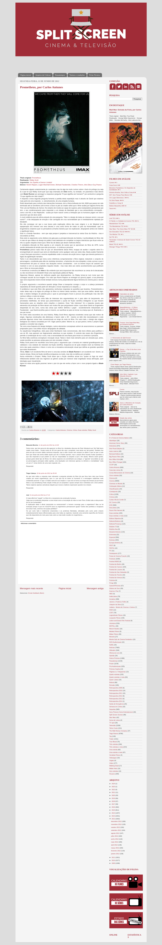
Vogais (111, 760)
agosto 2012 (115, 833)
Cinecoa (112, 478)
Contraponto (113, 491)
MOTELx (112, 626)
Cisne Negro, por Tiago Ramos (121, 364)
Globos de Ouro (114, 588)
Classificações (114, 489)
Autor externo (113, 451)
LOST (111, 612)
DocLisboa (112, 507)
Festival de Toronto (115, 575)
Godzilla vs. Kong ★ (116, 203)
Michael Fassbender (63, 185)
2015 (113, 810)
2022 (113, 789)
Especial (112, 537)
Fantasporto (113, 553)
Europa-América (114, 542)
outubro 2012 (115, 827)
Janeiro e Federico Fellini (117, 602)
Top (110, 736)
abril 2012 (114, 845)
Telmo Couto (113, 728)
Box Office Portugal (115, 462)
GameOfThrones (115, 585)
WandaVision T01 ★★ (116, 223)
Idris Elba (87, 185)
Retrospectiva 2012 (115, 696)
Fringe (111, 583)
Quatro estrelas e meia (117, 677)
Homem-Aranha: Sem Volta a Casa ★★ (122, 192)
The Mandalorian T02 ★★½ (118, 226)
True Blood (113, 741)
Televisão (112, 725)
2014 (113, 813)
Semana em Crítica (115, 706)
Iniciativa (112, 599)
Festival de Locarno (115, 569)
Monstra (112, 636)
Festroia (112, 580)
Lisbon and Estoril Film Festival (119, 620)
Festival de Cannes (115, 567)
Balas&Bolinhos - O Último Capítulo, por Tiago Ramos (129, 308)
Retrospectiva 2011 (115, 693)
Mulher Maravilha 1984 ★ (117, 206)
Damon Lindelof (46, 182)
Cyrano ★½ (113, 182)
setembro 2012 (116, 830)
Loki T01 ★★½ (114, 218)
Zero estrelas (113, 771)
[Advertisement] (65, 63)
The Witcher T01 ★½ (116, 234)
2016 (113, 807)
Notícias (112, 647)
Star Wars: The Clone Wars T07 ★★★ (122, 229)
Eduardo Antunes (115, 532)
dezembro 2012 (116, 821)
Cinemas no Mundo (115, 483)
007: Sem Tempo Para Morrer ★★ (120, 195)
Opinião (112, 655)
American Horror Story (116, 443)
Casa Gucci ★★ (114, 185)
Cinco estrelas (114, 475)
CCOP (111, 464)
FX (110, 550)
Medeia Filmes (114, 631)
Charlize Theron (77, 185)
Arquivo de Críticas (43, 75)
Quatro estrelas (114, 674)
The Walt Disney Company (118, 731)
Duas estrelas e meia (116, 516)
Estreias (112, 540)
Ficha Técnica (94, 75)
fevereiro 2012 (116, 851)
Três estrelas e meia (116, 747)
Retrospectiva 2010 (115, 690)
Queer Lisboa (113, 679)
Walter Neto (113, 768)
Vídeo (111, 763)
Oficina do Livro (114, 653)
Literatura (112, 623)
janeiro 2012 (115, 853)
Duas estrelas (82, 430)
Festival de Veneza (115, 577)
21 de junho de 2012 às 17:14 (40, 495)
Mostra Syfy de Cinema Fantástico (120, 639)
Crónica (112, 497)
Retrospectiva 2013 (115, 698)
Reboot (111, 682)
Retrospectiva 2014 (115, 701)
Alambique (112, 440)
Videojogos (113, 758)
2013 (113, 816)
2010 (113, 860)
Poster (111, 663)
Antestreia (112, 446)
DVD (111, 505)
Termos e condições (77, 75)
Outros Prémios (114, 658)
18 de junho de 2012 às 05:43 (47, 473)
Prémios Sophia (114, 669)
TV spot (112, 722)
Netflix (111, 645)
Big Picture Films (115, 456)
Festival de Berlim (115, 564)
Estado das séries (126, 418)
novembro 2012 (116, 824)
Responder (30, 466)
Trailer (111, 739)
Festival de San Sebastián (118, 572)
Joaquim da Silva (115, 604)
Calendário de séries (127, 294)
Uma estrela (113, 749)
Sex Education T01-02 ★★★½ (119, 231)
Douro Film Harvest (115, 510)
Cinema (69, 430)
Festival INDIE (114, 561)
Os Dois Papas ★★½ (116, 200)
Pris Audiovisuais (115, 666)
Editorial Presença (115, 524)
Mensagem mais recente (31, 588)
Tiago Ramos (113, 733)
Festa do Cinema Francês (118, 556)
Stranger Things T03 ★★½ (118, 247)
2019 (113, 798)
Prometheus (36, 178)
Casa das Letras (114, 470)
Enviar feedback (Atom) (36, 593)
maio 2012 (115, 842)
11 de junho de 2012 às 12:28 (49, 445)
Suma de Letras (114, 720)
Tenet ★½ (112, 208)
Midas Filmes (113, 634)
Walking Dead (114, 766)
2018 (113, 801)
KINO (111, 610)
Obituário (112, 650)
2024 (113, 783)
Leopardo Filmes (115, 618)
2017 (113, 804)
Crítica (75, 430)
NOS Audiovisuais (115, 642)
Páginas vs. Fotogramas (117, 671)
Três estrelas (113, 744)
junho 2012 (115, 839)
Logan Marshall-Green (46, 185)
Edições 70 (113, 526)
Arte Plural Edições (115, 448)
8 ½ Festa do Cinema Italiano (119, 438)
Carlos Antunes (61, 430)
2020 (113, 795)
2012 (113, 819)
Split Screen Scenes (116, 715)
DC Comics (113, 502)
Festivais (112, 559)
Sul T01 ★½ (113, 237)
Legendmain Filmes (115, 615)
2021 (113, 792)
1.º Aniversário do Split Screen (121, 338)
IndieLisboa (113, 596)
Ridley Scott (34, 180)
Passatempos (60, 75)
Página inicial (25, 75)
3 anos (122, 389)
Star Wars (112, 717)
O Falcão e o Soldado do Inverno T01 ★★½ (124, 221)
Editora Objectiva (115, 518)
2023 (113, 786)
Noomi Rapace (32, 185)
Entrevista (112, 534)
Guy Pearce (97, 185)
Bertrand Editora (114, 454)
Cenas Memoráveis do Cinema (119, 473)
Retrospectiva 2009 (115, 688)
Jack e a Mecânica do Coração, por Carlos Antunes (130, 403)
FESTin (111, 548)
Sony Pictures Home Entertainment (121, 712)
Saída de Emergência (116, 704)
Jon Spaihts (34, 182)
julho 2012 (115, 836)
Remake (112, 685)
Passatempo (113, 661)
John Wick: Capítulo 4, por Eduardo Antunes (128, 375)
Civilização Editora (115, 486)
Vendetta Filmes (114, 755)
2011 (113, 857)
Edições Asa (113, 529)
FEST (111, 545)
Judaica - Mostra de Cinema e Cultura (122, 607)
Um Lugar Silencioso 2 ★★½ (119, 197)
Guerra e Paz (113, 591)
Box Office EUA (114, 459)
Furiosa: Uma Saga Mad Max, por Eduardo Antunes (130, 323)
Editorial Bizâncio (115, 521)
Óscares (112, 774)
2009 (113, 863)
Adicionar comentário (28, 523)
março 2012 (115, 848)
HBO (111, 593)
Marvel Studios (114, 628)
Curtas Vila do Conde (116, 499)
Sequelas (112, 709)
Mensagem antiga (95, 588)
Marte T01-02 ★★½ (116, 244)
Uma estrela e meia (115, 752)
